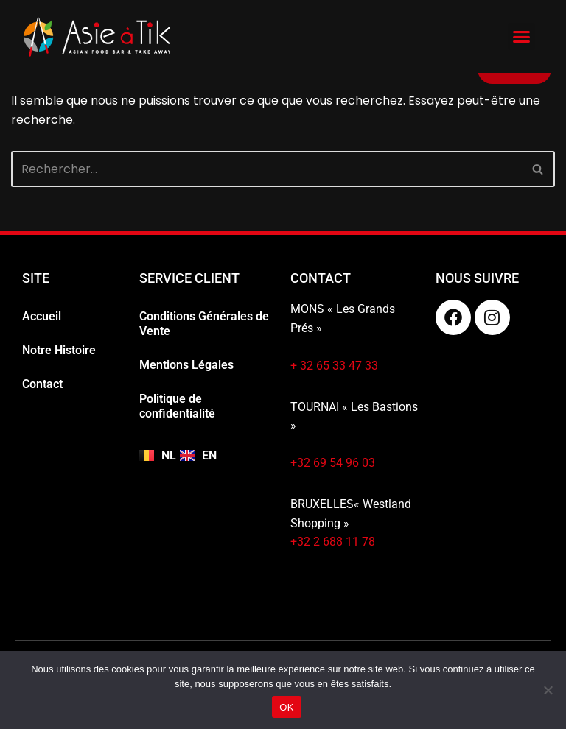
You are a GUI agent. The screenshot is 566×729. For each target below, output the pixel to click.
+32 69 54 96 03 (332, 463)
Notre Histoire (59, 350)
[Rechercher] (266, 169)
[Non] (547, 690)
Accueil (41, 316)
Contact (42, 384)
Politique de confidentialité (177, 406)
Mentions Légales (186, 365)
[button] (522, 37)
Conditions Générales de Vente (204, 323)
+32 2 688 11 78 (332, 542)
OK (286, 707)
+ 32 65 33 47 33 (334, 366)
